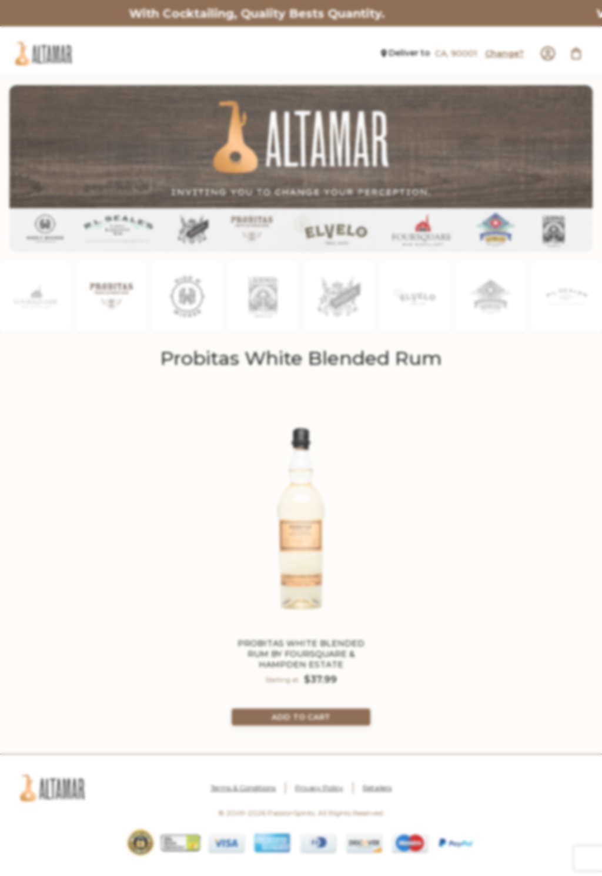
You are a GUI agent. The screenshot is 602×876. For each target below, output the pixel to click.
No (337, 539)
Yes (264, 539)
